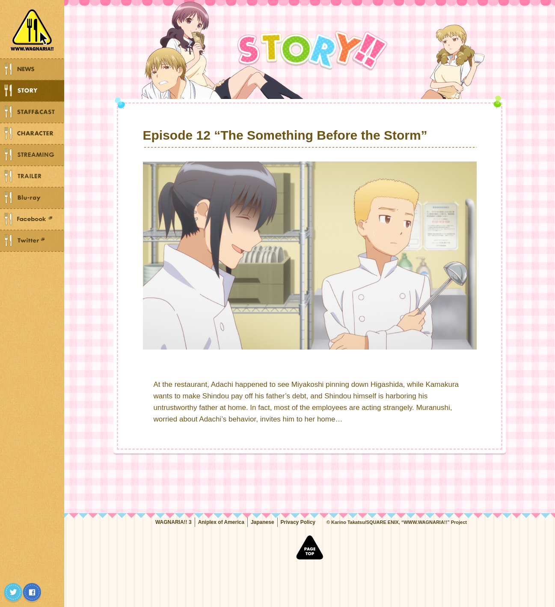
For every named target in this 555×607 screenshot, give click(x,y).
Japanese (262, 522)
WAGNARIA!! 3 (173, 522)
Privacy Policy (298, 522)
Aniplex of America (221, 522)
